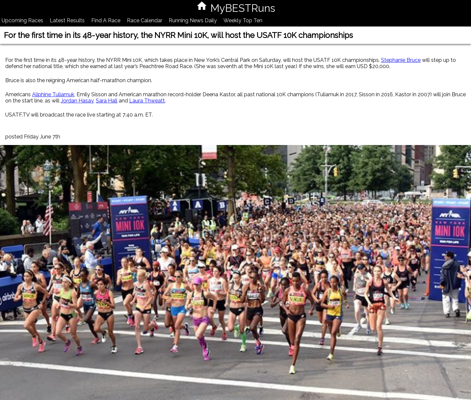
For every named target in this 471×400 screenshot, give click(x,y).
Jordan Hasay (77, 101)
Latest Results (67, 20)
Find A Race (105, 20)
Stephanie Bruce (401, 60)
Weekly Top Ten (242, 20)
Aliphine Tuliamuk (53, 94)
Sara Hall (106, 101)
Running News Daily (193, 20)
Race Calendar (144, 20)
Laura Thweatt (147, 101)
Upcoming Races (22, 20)
